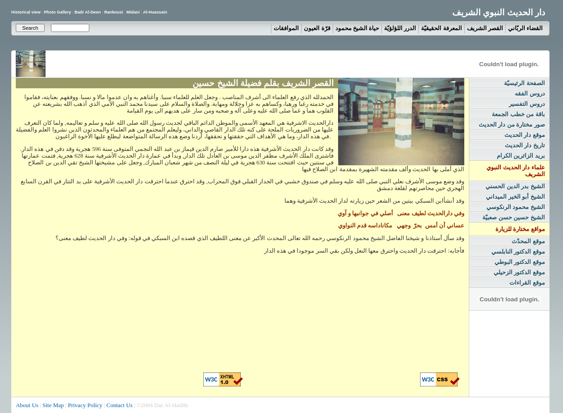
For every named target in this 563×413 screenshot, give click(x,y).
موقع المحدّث (528, 241)
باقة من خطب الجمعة (518, 114)
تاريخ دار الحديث (525, 145)
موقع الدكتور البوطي (519, 262)
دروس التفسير (527, 103)
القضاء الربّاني (525, 28)
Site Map (53, 405)
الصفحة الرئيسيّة (524, 83)
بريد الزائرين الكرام (521, 155)
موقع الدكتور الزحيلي (519, 272)
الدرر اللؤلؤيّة (400, 28)
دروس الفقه (530, 93)
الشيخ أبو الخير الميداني (515, 196)
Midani (132, 12)
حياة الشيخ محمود (357, 28)
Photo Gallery (58, 12)
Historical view (26, 12)
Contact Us (119, 405)
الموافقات (286, 28)
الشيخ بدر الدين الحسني (515, 186)
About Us (27, 405)
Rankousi (113, 12)
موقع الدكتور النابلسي (518, 251)
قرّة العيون (317, 28)
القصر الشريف (485, 28)
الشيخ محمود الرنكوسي (515, 207)
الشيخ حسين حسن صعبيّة (513, 217)
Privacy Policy (85, 405)
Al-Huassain (155, 12)
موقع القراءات (527, 282)
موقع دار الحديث (524, 135)
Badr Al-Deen (87, 12)
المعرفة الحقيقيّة (441, 28)
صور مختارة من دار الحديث (512, 124)
